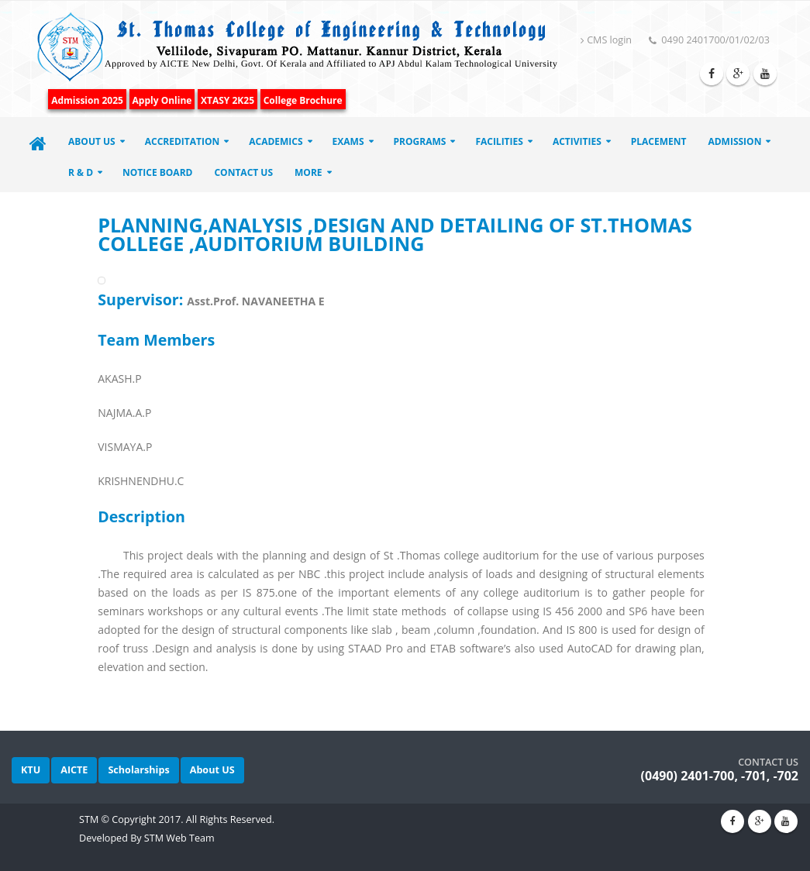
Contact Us (243, 172)
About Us (91, 141)
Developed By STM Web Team (147, 838)
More (308, 172)
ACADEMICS (275, 141)
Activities (577, 141)
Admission (734, 141)
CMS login (606, 39)
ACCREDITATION (182, 141)
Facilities (499, 141)
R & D (80, 172)
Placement (659, 141)
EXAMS (348, 141)
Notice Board (157, 172)
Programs (420, 141)
